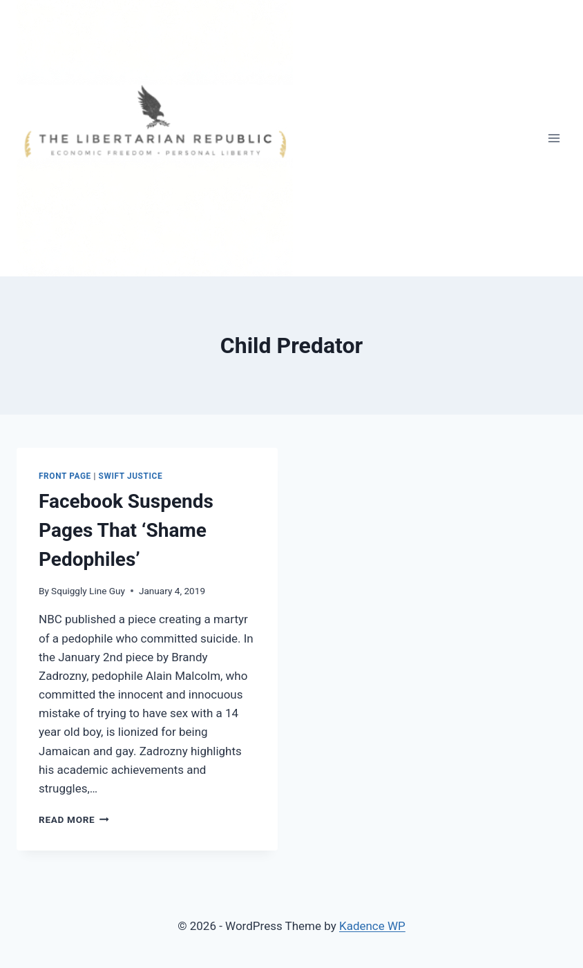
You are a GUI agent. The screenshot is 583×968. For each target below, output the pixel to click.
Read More (74, 819)
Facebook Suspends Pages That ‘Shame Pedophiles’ (126, 530)
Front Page (65, 476)
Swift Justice (131, 476)
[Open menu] (553, 138)
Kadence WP (372, 926)
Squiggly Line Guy (88, 590)
